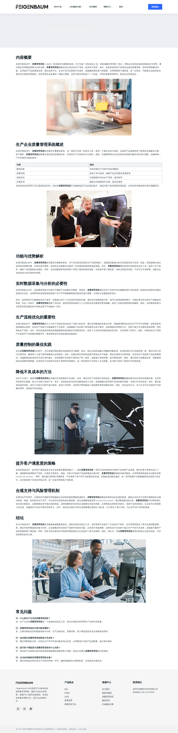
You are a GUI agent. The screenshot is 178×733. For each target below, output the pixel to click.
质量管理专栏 (108, 696)
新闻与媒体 (107, 693)
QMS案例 (93, 7)
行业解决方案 (108, 704)
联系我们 (155, 7)
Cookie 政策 (81, 729)
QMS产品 (58, 7)
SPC (66, 689)
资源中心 (108, 7)
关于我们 (106, 689)
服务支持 (106, 700)
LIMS (66, 696)
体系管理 (68, 700)
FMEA (67, 693)
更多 (121, 7)
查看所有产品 (70, 704)
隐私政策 (72, 729)
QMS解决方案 (76, 7)
